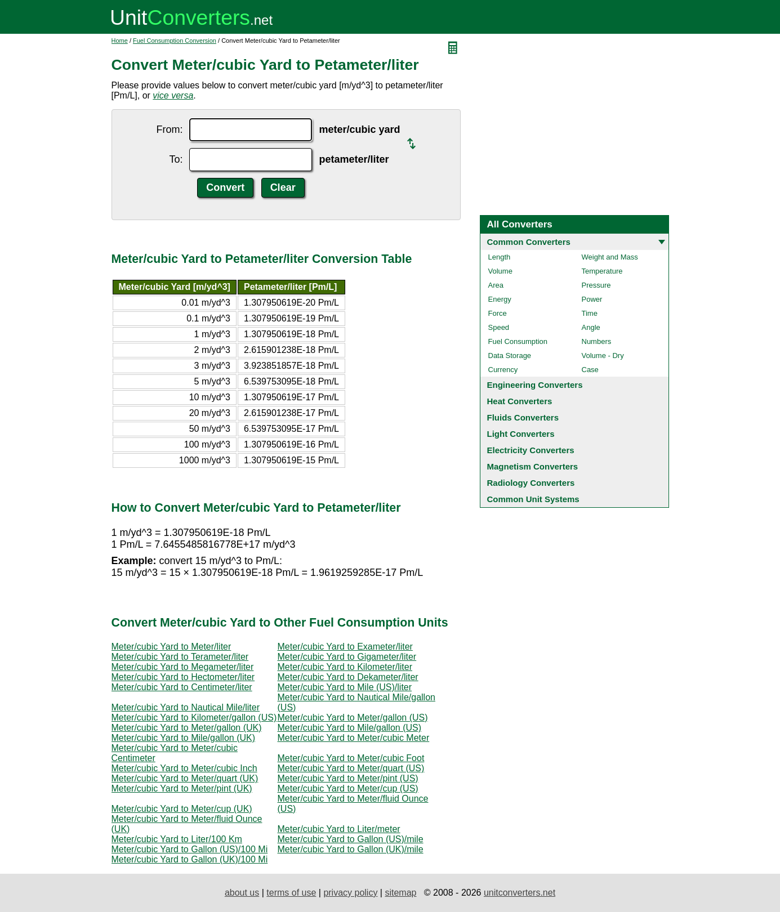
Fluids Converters (523, 417)
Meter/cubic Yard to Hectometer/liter (183, 677)
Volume (500, 271)
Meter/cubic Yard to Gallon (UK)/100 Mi (190, 859)
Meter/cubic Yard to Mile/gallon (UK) (184, 738)
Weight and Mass (610, 257)
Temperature (602, 271)
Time (590, 313)
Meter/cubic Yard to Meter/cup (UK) (182, 808)
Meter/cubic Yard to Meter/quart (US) (351, 768)
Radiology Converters (531, 483)
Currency (503, 369)
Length (499, 257)
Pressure (596, 285)
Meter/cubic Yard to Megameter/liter (183, 667)
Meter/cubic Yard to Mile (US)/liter (345, 687)
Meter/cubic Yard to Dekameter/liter (348, 677)
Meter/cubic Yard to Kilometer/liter (345, 667)
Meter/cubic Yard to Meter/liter (171, 646)
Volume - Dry (603, 355)
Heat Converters (519, 401)
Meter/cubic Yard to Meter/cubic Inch (184, 768)
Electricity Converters (530, 450)
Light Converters (521, 434)
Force (497, 313)
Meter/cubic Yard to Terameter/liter (180, 656)
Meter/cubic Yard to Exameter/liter (345, 646)
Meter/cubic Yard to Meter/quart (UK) (185, 778)
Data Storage (510, 355)
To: (175, 159)
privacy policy (350, 892)
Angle (591, 327)
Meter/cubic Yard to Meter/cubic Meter (354, 738)
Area (495, 285)
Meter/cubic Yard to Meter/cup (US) (348, 788)
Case (590, 369)
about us (242, 892)
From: (169, 129)
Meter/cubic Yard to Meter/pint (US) (348, 778)
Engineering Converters (535, 385)
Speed (499, 327)
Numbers (597, 341)
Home (120, 40)
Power (592, 299)
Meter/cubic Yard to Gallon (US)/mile (351, 839)
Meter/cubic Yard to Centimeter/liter (182, 687)
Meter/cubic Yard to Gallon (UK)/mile (351, 849)
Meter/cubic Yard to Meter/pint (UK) (182, 788)
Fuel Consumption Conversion (174, 40)
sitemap (400, 892)
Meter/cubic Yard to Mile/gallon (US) (350, 727)
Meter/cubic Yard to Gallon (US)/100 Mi (190, 849)
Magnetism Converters (532, 466)
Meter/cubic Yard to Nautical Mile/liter (186, 707)
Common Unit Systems (533, 499)
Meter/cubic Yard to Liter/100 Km (177, 839)
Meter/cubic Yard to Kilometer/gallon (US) (194, 717)
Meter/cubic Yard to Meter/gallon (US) (353, 717)
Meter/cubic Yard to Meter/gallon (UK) (187, 727)
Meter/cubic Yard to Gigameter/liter (347, 656)
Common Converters (528, 242)
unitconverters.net (519, 892)
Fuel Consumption (518, 341)
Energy (499, 299)
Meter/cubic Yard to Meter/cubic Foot (351, 758)
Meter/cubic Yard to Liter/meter (339, 829)
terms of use (291, 892)
